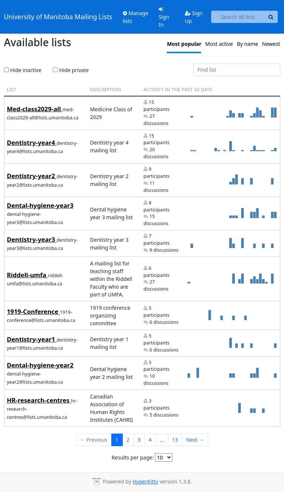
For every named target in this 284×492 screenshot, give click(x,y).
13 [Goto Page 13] (175, 439)
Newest (271, 43)
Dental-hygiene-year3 (40, 205)
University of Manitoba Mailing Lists (58, 16)
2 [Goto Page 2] (127, 439)
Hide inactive (22, 70)
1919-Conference (33, 311)
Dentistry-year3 (32, 239)
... (162, 439)
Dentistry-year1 (32, 339)
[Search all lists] (238, 17)
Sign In (164, 17)
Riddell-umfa (27, 275)
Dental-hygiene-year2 (40, 365)
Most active (219, 43)
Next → (195, 439)
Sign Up (194, 17)
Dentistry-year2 (32, 176)
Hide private (71, 70)
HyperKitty (145, 481)
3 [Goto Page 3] (139, 439)
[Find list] (236, 70)
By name (247, 43)
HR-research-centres (39, 400)
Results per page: (133, 457)
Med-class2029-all (35, 109)
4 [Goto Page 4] (150, 439)
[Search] (271, 17)
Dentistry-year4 (32, 142)
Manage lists (135, 17)
